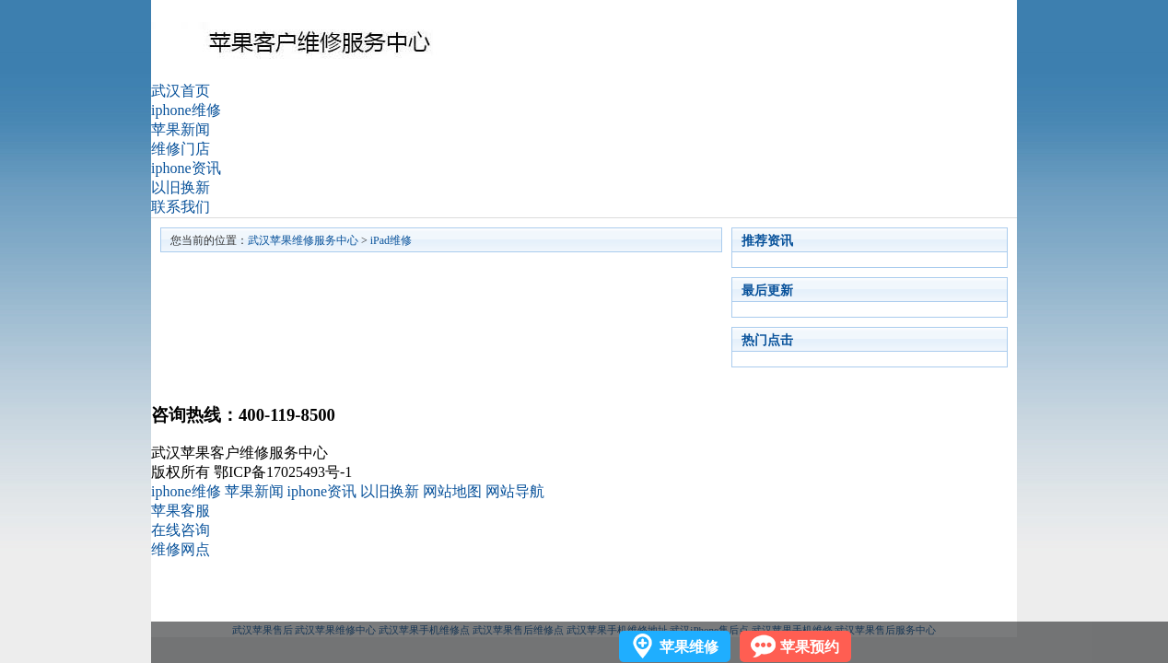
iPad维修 (391, 240)
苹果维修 (689, 647)
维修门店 (180, 149)
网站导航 (514, 491)
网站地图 (452, 491)
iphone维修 (186, 110)
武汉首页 (180, 91)
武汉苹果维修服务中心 (303, 240)
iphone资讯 (186, 168)
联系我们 (180, 207)
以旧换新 (180, 187)
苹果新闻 (180, 129)
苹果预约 (809, 647)
